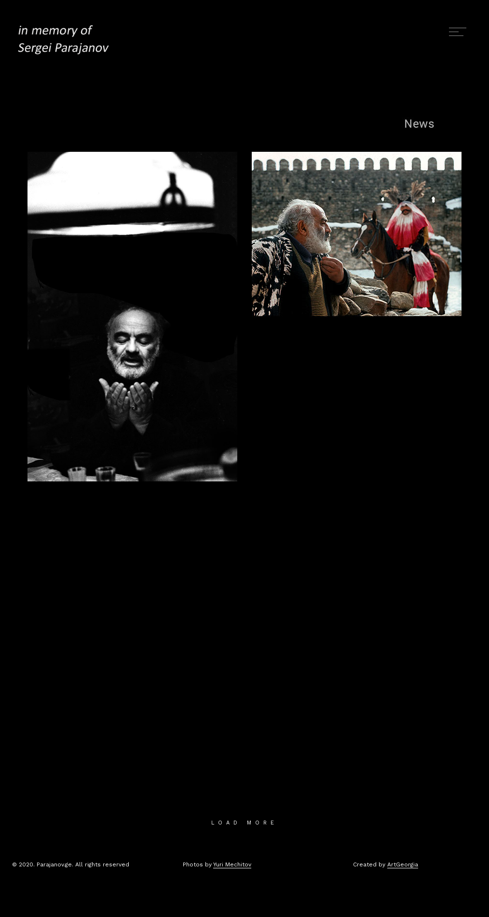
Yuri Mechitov (232, 864)
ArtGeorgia (402, 864)
